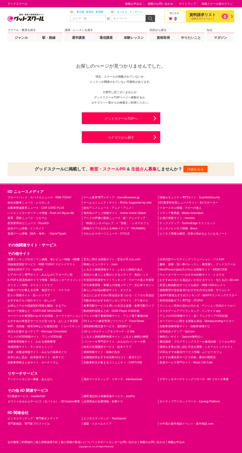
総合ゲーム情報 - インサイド (26, 228)
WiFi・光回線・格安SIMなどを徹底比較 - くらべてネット (44, 326)
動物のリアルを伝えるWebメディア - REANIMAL (114, 228)
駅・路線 (49, 37)
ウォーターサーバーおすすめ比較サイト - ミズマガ (192, 274)
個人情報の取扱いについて (78, 442)
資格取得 (163, 37)
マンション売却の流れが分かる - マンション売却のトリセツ (198, 305)
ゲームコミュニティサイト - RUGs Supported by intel (117, 202)
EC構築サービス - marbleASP (26, 396)
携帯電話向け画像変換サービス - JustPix (109, 396)
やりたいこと (191, 37)
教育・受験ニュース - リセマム (27, 218)
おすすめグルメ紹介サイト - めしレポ (32, 300)
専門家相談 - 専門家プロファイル (29, 423)
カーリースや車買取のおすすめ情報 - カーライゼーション (44, 316)
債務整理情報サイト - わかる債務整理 (32, 341)
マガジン (220, 37)
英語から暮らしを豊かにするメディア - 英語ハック (115, 274)
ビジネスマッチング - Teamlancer (104, 418)
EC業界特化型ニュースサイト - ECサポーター (189, 202)
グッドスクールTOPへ (121, 118)
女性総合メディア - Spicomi (177, 331)
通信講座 (106, 37)
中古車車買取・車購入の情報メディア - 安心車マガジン (118, 285)
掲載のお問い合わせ (160, 3)
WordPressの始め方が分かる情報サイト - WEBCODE (194, 269)
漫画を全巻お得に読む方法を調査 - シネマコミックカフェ (196, 346)
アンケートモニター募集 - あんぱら (30, 379)
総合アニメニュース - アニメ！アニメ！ (108, 207)
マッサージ (135, 11)
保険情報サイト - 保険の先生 (101, 352)
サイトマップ (187, 3)
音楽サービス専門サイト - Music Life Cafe (186, 362)
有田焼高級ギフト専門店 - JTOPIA (181, 300)
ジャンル (21, 37)
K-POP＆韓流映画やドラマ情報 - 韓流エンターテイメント (44, 280)
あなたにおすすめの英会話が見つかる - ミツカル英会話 (118, 295)
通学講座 (78, 37)
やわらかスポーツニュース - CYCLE (106, 233)
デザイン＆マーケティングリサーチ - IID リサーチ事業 (194, 379)
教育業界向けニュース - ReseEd (28, 223)
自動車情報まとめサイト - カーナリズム (33, 362)
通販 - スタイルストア (97, 423)
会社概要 (13, 442)
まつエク (122, 11)
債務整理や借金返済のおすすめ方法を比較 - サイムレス (195, 290)
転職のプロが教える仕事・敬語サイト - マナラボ (39, 290)
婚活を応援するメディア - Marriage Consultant (37, 331)
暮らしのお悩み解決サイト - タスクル (107, 290)
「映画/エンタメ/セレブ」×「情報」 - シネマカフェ (116, 223)
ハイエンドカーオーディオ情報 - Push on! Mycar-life (41, 213)
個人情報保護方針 (46, 442)
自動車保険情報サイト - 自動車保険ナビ (185, 326)
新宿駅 (100, 11)
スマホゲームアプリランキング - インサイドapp (190, 311)
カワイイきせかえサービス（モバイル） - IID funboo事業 (44, 401)
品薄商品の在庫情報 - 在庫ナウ (103, 401)
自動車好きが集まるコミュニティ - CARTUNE (112, 362)
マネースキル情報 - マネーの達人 (181, 207)
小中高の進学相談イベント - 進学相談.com (187, 423)
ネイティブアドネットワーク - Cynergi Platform (190, 401)
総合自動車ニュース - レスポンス (29, 202)
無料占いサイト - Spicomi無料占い (181, 336)
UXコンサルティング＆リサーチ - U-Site (109, 331)
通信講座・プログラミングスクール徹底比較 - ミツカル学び (198, 341)
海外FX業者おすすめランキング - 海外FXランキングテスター (198, 295)
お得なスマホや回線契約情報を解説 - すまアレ (37, 305)
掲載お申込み (133, 3)
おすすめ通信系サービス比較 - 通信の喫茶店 (188, 357)
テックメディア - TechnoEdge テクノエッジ (188, 223)
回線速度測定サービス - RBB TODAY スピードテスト (41, 264)
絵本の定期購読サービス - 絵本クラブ (107, 346)
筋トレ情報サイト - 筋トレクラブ (29, 295)
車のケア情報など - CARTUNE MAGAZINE (35, 311)
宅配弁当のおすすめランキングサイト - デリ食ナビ (115, 300)
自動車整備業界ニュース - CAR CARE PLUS (36, 207)
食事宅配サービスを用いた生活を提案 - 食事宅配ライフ (118, 305)
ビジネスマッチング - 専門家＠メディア (33, 418)
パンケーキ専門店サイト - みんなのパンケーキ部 (114, 341)
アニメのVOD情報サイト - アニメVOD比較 (35, 336)
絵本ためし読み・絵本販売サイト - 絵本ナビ (36, 357)
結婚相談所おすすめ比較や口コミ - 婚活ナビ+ (112, 357)
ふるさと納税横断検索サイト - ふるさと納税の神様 (115, 336)
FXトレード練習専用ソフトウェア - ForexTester (113, 321)
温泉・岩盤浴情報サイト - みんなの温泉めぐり (37, 352)
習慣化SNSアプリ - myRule (25, 269)
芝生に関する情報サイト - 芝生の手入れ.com (111, 259)
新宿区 (90, 11)
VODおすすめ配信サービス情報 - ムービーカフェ (191, 352)
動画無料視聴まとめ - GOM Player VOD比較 (111, 311)
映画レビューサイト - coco (100, 264)
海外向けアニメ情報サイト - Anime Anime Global (114, 213)
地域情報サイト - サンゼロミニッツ (30, 346)
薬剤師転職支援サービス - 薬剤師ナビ (107, 326)
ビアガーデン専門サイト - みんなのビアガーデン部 (40, 274)
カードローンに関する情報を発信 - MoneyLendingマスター (197, 321)
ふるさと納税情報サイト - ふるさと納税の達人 (113, 269)
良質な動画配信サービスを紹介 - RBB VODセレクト (193, 285)
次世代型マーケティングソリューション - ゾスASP (192, 259)
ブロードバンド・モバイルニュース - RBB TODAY (40, 197)
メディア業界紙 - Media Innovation (181, 213)
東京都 (80, 11)
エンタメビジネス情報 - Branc (179, 228)
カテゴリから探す (121, 137)
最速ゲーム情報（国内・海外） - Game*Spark (37, 233)
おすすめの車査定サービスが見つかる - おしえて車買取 (43, 321)
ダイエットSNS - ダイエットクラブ (30, 285)
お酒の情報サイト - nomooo (177, 218)
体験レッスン (134, 37)
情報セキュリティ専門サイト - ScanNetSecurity (190, 197)
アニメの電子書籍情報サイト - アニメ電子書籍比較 (115, 316)
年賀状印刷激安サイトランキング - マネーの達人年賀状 (118, 280)
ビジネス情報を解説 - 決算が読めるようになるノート (193, 233)
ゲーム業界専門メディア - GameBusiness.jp (111, 197)
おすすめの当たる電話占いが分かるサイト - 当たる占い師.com (199, 280)
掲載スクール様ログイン (217, 3)
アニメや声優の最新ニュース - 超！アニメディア (114, 218)
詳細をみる (195, 169)
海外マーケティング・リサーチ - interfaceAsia (112, 379)
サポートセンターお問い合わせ (117, 442)
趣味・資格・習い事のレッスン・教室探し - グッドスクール (198, 264)
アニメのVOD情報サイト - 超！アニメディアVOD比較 (194, 316)
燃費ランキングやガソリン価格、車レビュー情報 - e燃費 (44, 259)
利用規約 (27, 442)
